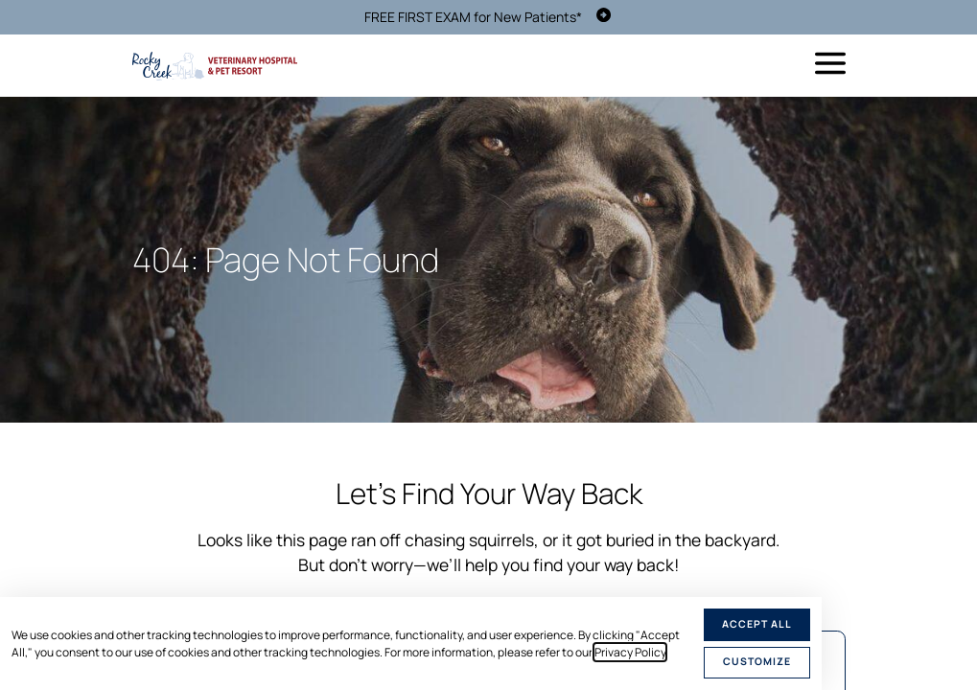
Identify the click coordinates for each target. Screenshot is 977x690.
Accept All (757, 624)
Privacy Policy (629, 652)
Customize (757, 661)
